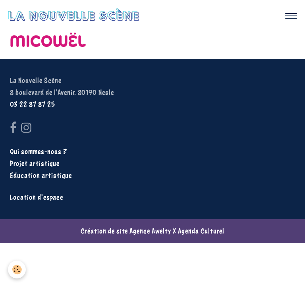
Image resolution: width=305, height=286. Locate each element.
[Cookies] (17, 269)
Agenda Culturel (201, 231)
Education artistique (41, 175)
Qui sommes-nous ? (38, 151)
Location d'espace (36, 197)
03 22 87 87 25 (32, 104)
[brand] (75, 16)
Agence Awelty (150, 231)
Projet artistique (35, 163)
